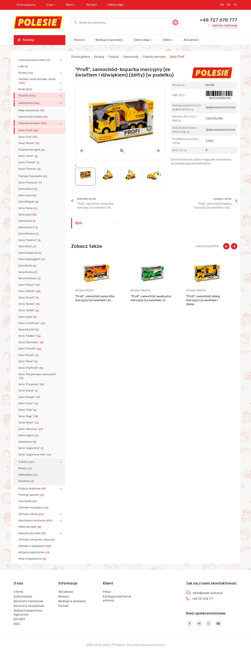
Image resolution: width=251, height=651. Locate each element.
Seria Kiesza (28, 189)
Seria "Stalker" (29, 335)
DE (228, 4)
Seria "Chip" (27, 409)
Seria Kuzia (27, 220)
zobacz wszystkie (207, 246)
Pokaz (107, 592)
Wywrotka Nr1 (28, 329)
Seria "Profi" (28, 130)
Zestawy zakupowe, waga (36, 539)
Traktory (26, 461)
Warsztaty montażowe (28, 601)
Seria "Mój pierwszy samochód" (37, 376)
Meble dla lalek (30, 526)
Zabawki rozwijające (33, 507)
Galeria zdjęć (116, 4)
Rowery (26, 72)
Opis (78, 223)
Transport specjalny (33, 176)
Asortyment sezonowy (35, 520)
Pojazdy (27, 95)
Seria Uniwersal (30, 252)
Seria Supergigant (31, 259)
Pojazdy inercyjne (32, 123)
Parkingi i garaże (31, 494)
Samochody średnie (33, 116)
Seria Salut (27, 214)
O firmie (18, 592)
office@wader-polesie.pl (208, 593)
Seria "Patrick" (29, 162)
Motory (25, 468)
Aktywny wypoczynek (34, 552)
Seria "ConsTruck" (32, 323)
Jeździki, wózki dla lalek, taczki (36, 81)
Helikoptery (28, 474)
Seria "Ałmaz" (29, 143)
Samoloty (26, 481)
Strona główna (26, 4)
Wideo (167, 40)
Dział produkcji (23, 596)
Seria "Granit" (28, 297)
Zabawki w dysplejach (35, 546)
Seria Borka (27, 265)
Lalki (23, 66)
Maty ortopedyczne (32, 558)
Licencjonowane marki (34, 60)
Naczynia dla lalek (32, 533)
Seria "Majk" (28, 416)
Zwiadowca (27, 441)
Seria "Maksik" (29, 291)
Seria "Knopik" (29, 397)
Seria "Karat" (28, 422)
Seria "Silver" (28, 361)
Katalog (26, 40)
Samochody (29, 103)
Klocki (25, 89)
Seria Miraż (27, 246)
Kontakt (91, 4)
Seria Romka (28, 272)
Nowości (79, 40)
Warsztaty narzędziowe (29, 606)
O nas (49, 4)
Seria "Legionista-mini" (35, 454)
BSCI (17, 624)
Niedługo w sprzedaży (109, 40)
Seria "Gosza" (29, 284)
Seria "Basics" (29, 303)
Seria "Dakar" (28, 390)
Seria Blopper (28, 201)
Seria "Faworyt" (29, 240)
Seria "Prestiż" (30, 348)
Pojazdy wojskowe (32, 488)
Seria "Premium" (30, 182)
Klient (69, 4)
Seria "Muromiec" (31, 342)
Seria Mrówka (28, 233)
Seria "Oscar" (28, 156)
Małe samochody (31, 110)
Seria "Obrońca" (31, 429)
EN (222, 4)
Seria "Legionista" (31, 448)
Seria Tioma (28, 208)
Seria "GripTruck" (31, 367)
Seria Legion (28, 435)
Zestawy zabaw (31, 514)
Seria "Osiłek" (28, 310)
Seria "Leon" (28, 403)
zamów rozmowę (224, 25)
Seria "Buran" (28, 355)
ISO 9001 (19, 619)
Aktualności (191, 40)
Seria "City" (28, 137)
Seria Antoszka (29, 278)
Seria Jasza (27, 195)
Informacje (67, 583)
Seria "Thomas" (29, 168)
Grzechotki (28, 501)
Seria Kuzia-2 (28, 227)
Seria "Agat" (27, 316)
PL (235, 4)
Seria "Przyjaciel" (31, 384)
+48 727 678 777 (218, 20)
